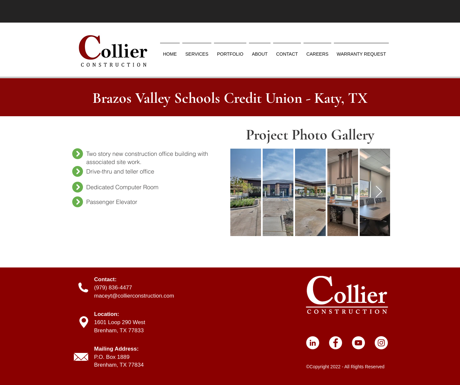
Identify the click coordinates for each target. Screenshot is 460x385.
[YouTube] (358, 342)
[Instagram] (381, 342)
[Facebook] (335, 342)
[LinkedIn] (312, 342)
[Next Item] (379, 192)
